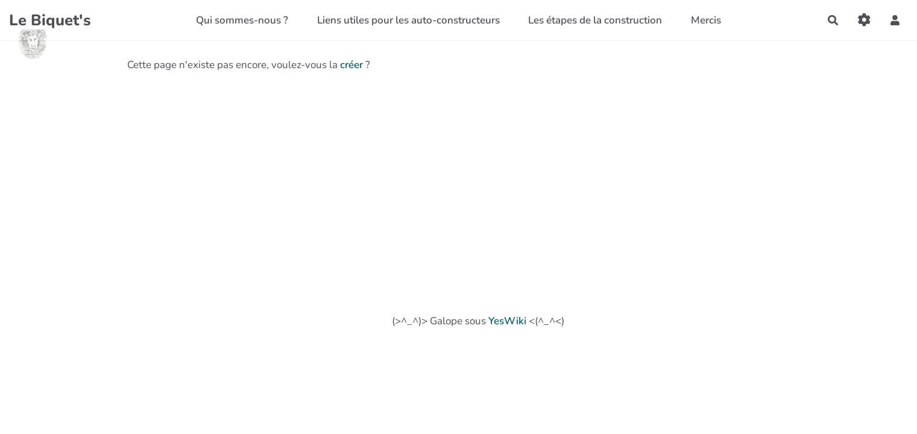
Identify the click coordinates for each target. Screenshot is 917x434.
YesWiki (507, 321)
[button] (895, 20)
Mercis (706, 20)
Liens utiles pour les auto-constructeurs (408, 20)
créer (351, 65)
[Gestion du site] (864, 20)
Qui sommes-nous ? (242, 20)
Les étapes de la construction (595, 20)
